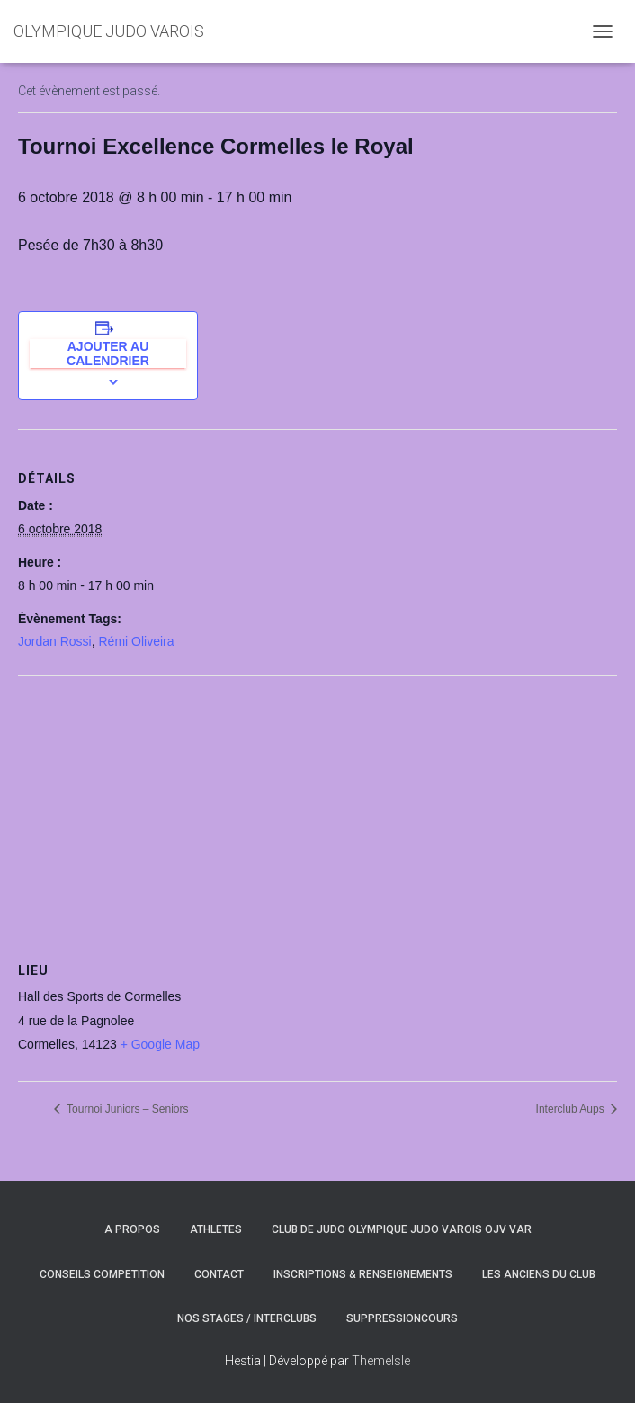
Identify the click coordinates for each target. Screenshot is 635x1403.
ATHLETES (216, 1229)
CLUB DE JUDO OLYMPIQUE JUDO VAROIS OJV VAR (402, 1229)
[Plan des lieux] (317, 806)
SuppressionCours (402, 1318)
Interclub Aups (571, 1109)
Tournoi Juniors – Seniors (126, 1109)
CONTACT (219, 1274)
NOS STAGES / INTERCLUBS (247, 1318)
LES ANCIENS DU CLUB (538, 1274)
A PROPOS (132, 1229)
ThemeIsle (381, 1361)
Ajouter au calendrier (108, 353)
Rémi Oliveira (136, 641)
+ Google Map (160, 1044)
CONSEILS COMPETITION (102, 1274)
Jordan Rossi (55, 641)
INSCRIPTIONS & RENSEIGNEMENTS (362, 1274)
